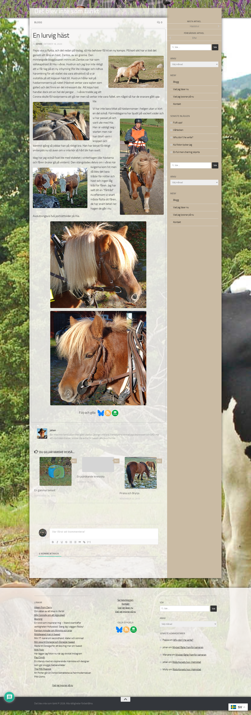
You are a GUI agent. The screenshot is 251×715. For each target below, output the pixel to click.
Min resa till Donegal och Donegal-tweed (54, 646)
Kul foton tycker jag (182, 149)
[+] (89, 546)
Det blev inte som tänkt (66, 11)
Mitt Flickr (39, 654)
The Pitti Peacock (42, 673)
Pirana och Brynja (129, 498)
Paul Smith (39, 662)
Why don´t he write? (183, 142)
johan (39, 48)
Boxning (38, 623)
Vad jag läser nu (181, 94)
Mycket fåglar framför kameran (187, 652)
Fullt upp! (177, 127)
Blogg (38, 27)
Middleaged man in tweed (47, 639)
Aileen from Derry (43, 612)
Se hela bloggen (125, 604)
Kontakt (177, 108)
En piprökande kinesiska (90, 481)
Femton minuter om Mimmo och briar (53, 635)
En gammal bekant (44, 495)
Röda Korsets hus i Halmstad (186, 666)
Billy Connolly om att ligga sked (49, 620)
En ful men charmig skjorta (186, 156)
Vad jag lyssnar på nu (183, 101)
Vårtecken (178, 134)
